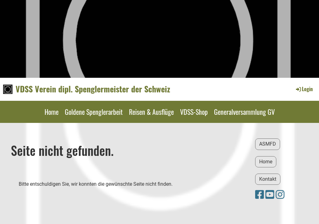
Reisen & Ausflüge (151, 112)
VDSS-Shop (194, 112)
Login (304, 89)
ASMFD (267, 144)
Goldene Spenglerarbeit (94, 112)
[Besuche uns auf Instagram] (280, 195)
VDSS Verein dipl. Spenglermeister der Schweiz (93, 89)
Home (52, 112)
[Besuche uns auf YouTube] (269, 195)
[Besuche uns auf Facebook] (259, 195)
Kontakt (267, 179)
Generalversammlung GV (244, 112)
